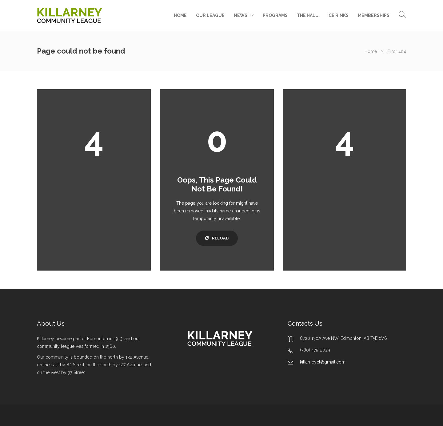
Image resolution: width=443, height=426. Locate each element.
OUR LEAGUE (210, 15)
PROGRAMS (275, 15)
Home (371, 51)
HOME (180, 15)
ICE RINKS (338, 15)
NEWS (240, 15)
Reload (217, 238)
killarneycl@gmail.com (322, 362)
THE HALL (307, 15)
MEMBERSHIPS (373, 15)
